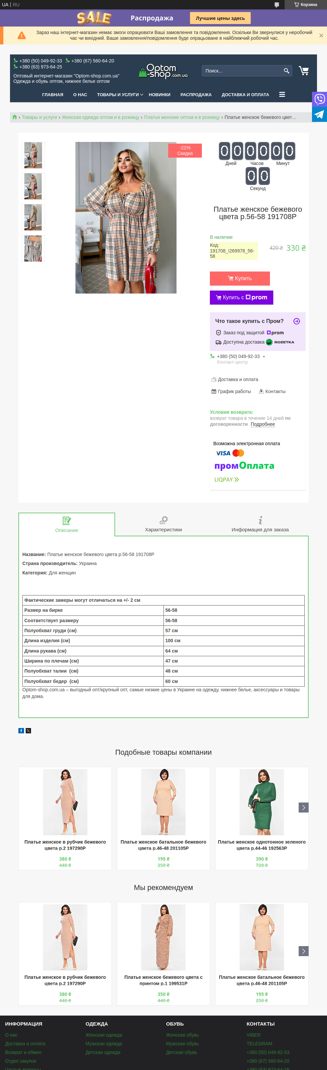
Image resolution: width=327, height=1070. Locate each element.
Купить (243, 278)
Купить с (245, 298)
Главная (52, 94)
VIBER (254, 1035)
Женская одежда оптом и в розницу (100, 117)
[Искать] (286, 71)
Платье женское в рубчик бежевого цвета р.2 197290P (65, 845)
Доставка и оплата (245, 94)
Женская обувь (182, 1035)
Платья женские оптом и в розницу (182, 117)
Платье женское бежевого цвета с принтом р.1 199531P (163, 980)
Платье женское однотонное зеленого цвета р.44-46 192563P (262, 845)
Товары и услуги (118, 94)
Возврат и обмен (23, 1052)
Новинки (160, 94)
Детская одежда (102, 1052)
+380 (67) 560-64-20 (268, 1061)
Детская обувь (181, 1052)
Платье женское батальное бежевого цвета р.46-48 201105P (164, 845)
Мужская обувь (182, 1043)
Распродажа (196, 94)
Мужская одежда (103, 1043)
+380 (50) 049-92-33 (268, 1052)
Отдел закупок (20, 1061)
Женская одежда (103, 1035)
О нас (80, 94)
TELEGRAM (259, 1043)
